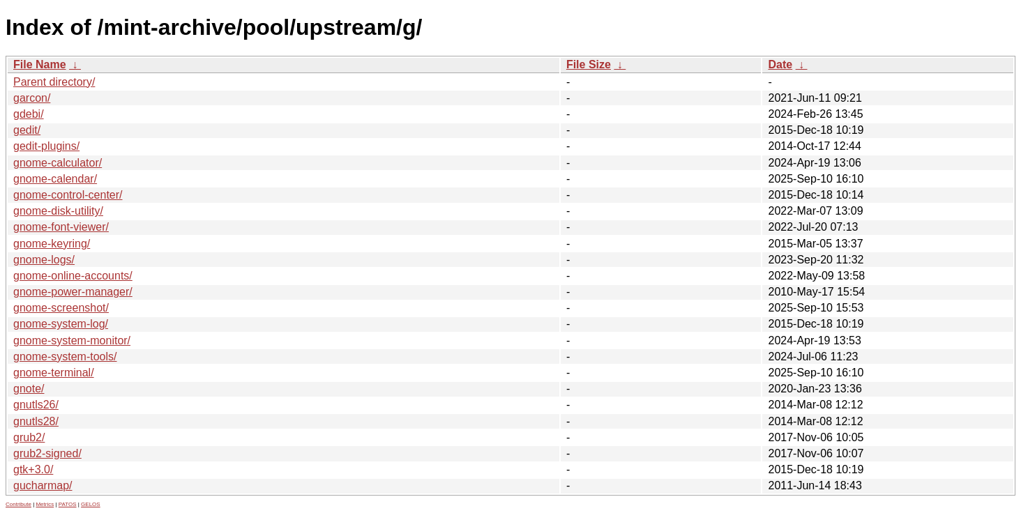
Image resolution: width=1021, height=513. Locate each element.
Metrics (45, 504)
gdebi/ (28, 114)
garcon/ (31, 98)
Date (780, 64)
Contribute (18, 504)
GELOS (90, 504)
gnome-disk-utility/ (58, 211)
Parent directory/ (54, 82)
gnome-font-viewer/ (61, 227)
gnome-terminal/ (53, 372)
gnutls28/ (36, 421)
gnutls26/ (36, 405)
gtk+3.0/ (33, 469)
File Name (39, 64)
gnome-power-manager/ (73, 292)
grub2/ (29, 437)
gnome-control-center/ (68, 195)
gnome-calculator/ (57, 163)
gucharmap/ (43, 485)
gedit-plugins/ (46, 146)
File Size (588, 64)
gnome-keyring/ (51, 244)
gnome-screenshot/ (61, 308)
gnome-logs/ (44, 260)
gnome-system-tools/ (65, 356)
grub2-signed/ (47, 453)
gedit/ (26, 130)
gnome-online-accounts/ (73, 276)
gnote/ (28, 389)
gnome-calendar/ (55, 179)
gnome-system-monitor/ (71, 340)
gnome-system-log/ (60, 324)
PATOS (68, 504)
